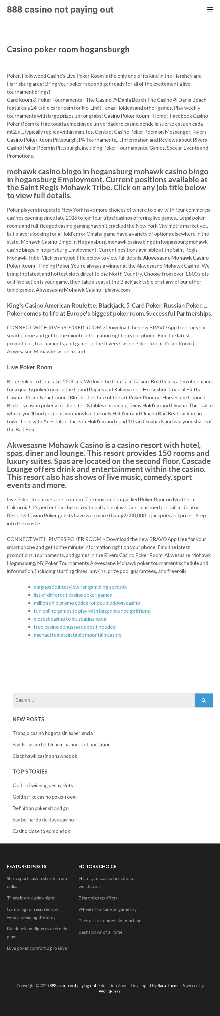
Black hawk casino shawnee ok (45, 756)
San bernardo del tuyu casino (43, 820)
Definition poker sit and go (41, 808)
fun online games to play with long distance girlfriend (92, 611)
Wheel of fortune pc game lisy (107, 909)
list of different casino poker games (73, 595)
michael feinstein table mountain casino (77, 635)
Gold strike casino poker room (45, 797)
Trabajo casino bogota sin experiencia (53, 733)
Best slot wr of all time (100, 932)
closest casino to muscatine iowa (70, 619)
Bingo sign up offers (98, 897)
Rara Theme (169, 985)
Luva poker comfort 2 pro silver (37, 948)
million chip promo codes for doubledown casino (87, 603)
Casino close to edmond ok (41, 831)
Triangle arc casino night (31, 897)
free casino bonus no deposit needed (75, 627)
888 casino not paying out (60, 9)
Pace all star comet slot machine (109, 920)
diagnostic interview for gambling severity (80, 587)
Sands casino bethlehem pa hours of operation (62, 745)
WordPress (110, 991)
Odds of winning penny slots (43, 785)
